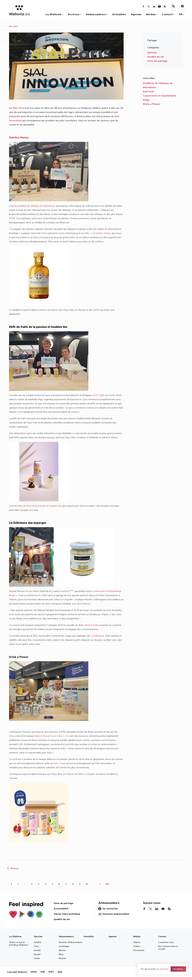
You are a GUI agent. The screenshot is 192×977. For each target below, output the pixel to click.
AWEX (34, 972)
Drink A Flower (42, 735)
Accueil (13, 26)
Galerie (136, 942)
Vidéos (136, 946)
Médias (151, 14)
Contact (167, 14)
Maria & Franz (91, 624)
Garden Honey (103, 233)
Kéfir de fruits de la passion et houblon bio (39, 505)
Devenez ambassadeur (114, 914)
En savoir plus (162, 969)
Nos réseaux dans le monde (168, 947)
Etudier (37, 954)
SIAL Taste (60, 763)
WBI (42, 972)
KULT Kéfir (98, 395)
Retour (13, 868)
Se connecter (108, 908)
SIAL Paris (18, 107)
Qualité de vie (155, 56)
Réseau (62, 958)
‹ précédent (18, 883)
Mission (62, 950)
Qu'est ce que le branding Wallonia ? (19, 943)
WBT (51, 972)
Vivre (36, 946)
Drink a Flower (151, 103)
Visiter (37, 958)
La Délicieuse (97, 635)
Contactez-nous (166, 942)
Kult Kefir (148, 91)
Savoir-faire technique (67, 913)
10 (86, 884)
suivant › (100, 883)
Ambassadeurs (96, 14)
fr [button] (180, 14)
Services (73, 14)
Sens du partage (157, 60)
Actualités (119, 14)
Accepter (178, 969)
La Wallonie (53, 14)
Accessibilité (61, 908)
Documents (138, 950)
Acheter (152, 52)
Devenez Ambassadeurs (71, 942)
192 (107, 884)
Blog (61, 954)
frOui (11, 735)
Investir (37, 950)
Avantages (64, 946)
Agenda (136, 14)
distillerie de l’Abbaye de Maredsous (36, 205)
